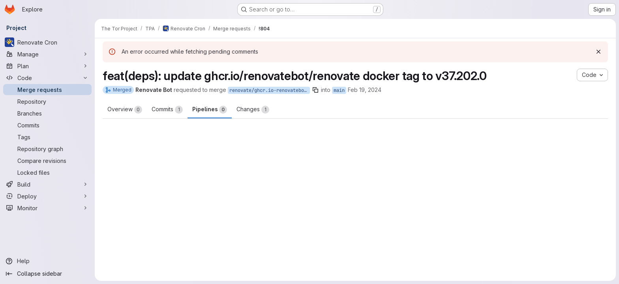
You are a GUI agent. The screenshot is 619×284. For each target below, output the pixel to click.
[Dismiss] (598, 51)
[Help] (47, 261)
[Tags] (47, 136)
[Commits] (47, 125)
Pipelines (209, 110)
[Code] (47, 77)
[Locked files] (47, 172)
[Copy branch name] (315, 90)
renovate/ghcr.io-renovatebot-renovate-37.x (269, 90)
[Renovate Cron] (47, 42)
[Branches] (47, 113)
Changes (252, 110)
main (339, 90)
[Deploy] (47, 196)
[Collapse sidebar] (47, 273)
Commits (167, 110)
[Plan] (47, 65)
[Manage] (47, 54)
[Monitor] (47, 207)
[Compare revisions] (47, 160)
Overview (124, 110)
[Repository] (47, 101)
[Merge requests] (47, 89)
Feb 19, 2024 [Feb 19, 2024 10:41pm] (364, 89)
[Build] (47, 184)
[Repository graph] (47, 148)
